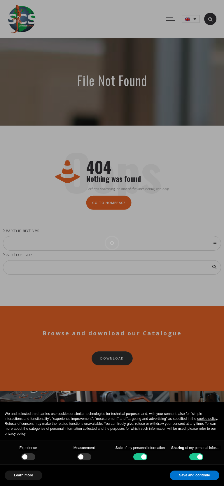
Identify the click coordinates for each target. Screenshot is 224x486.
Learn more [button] (23, 475)
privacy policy (15, 434)
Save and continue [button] (194, 475)
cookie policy (207, 419)
